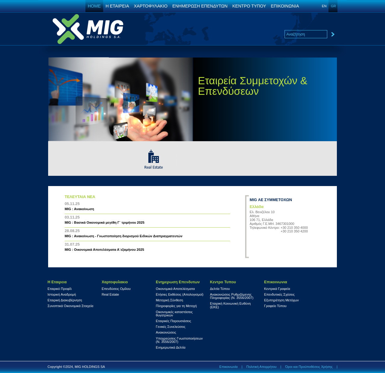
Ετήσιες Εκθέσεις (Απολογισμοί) (179, 294)
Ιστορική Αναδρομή (62, 294)
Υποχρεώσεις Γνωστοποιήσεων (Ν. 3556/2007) (179, 340)
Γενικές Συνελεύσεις (170, 326)
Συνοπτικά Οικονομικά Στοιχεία (70, 306)
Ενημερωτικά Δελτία (170, 347)
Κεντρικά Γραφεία (277, 289)
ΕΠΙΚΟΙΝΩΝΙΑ (285, 6)
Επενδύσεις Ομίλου (116, 289)
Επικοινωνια (275, 282)
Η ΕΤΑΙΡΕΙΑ (117, 6)
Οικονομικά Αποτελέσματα (175, 289)
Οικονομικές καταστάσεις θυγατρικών (174, 313)
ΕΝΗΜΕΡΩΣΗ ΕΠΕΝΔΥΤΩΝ (199, 6)
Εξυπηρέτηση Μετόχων (281, 300)
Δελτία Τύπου (220, 289)
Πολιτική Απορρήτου (261, 366)
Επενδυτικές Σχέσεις (279, 294)
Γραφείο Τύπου (275, 306)
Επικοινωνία (228, 366)
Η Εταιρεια (57, 282)
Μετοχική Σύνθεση (169, 300)
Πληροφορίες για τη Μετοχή (176, 306)
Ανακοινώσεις (166, 332)
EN (324, 6)
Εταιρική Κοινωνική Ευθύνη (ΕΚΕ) (230, 305)
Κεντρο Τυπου (223, 282)
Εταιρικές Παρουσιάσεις (173, 321)
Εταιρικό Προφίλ (60, 289)
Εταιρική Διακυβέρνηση (65, 300)
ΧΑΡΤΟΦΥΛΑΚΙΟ (151, 6)
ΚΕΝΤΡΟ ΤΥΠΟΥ (249, 6)
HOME (94, 6)
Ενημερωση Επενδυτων (178, 282)
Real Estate (110, 294)
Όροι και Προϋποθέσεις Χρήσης (309, 366)
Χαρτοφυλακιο (115, 282)
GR (333, 6)
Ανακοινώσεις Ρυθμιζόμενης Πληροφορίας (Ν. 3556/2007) (231, 296)
